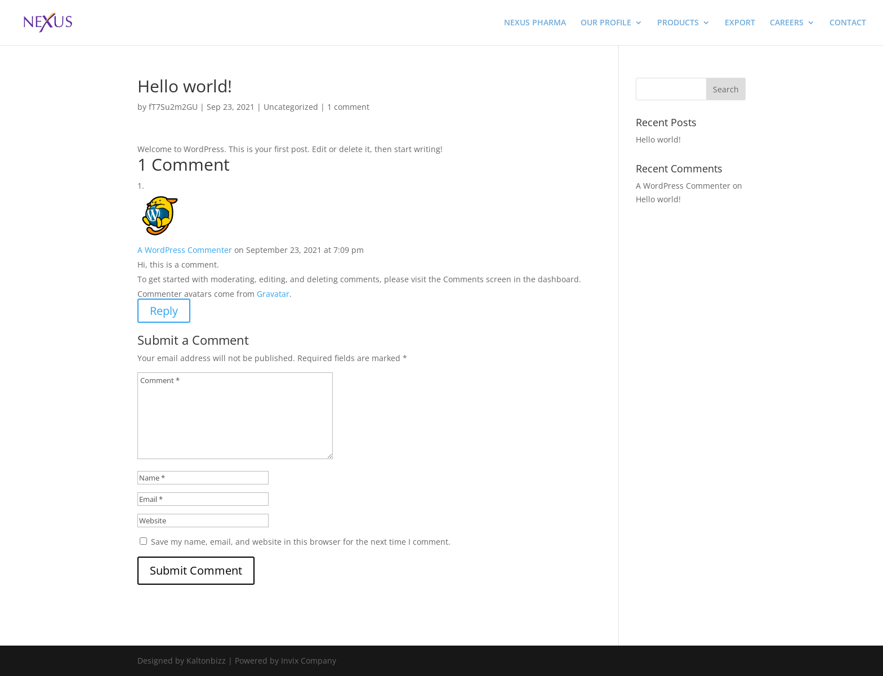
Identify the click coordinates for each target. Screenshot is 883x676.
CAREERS (787, 23)
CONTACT (848, 23)
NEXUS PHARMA (535, 23)
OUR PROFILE (606, 23)
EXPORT (740, 23)
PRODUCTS (678, 23)
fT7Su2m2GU (173, 106)
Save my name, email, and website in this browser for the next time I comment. (301, 541)
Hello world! (658, 139)
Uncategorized (291, 106)
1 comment (348, 106)
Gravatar (273, 293)
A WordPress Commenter (184, 249)
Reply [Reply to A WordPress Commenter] (164, 310)
